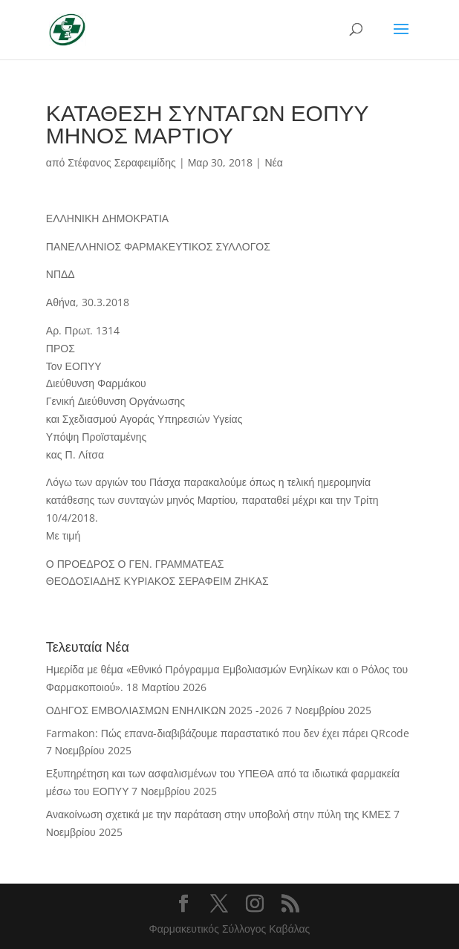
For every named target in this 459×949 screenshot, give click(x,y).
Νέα (273, 162)
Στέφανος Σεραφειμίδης (121, 162)
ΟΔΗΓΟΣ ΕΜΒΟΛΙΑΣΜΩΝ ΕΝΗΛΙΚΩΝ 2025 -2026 (164, 710)
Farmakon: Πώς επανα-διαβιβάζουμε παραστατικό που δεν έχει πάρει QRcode (228, 733)
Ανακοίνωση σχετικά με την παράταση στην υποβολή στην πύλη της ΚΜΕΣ (218, 814)
